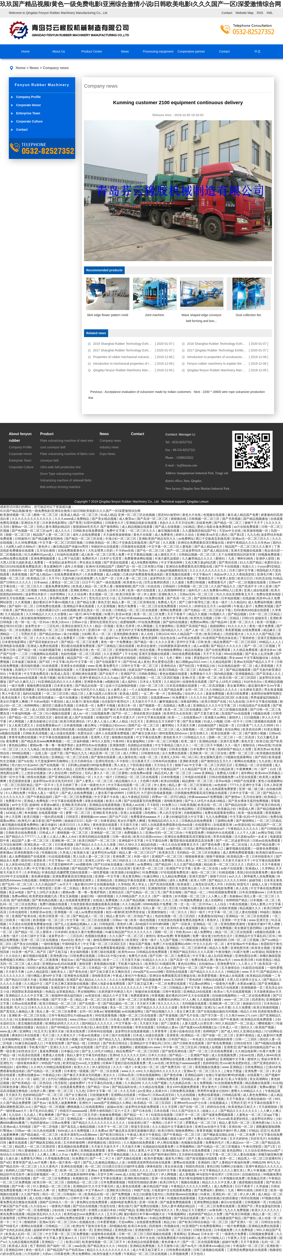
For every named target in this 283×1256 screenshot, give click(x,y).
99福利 (265, 912)
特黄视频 (157, 995)
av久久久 (235, 876)
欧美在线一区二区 (210, 805)
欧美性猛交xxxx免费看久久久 (84, 1214)
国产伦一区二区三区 (151, 550)
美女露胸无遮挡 (211, 757)
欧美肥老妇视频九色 (43, 896)
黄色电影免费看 (223, 888)
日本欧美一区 (85, 705)
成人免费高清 (223, 1186)
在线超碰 (248, 598)
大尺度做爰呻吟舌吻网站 (92, 669)
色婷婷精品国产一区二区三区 (43, 1095)
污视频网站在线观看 (44, 654)
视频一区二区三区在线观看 (138, 1015)
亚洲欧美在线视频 (52, 979)
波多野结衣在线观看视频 (132, 1031)
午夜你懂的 (223, 952)
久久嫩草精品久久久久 (198, 558)
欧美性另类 (150, 1059)
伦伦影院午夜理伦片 (115, 701)
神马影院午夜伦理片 (210, 1174)
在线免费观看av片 (49, 725)
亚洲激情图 (117, 745)
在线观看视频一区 (51, 813)
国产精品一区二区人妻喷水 (34, 932)
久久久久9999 (264, 725)
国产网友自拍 (24, 610)
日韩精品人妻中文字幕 (185, 987)
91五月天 (137, 721)
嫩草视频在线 (169, 701)
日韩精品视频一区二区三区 (198, 554)
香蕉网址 (180, 1234)
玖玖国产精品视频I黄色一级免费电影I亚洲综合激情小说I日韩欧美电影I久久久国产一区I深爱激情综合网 (140, 4)
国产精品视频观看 (239, 669)
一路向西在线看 (53, 816)
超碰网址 (212, 1059)
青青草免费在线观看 (129, 928)
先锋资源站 (108, 820)
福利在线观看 (32, 693)
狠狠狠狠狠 (123, 586)
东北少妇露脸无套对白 (149, 1194)
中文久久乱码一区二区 (209, 944)
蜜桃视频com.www (94, 816)
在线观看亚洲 (223, 824)
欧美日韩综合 (68, 677)
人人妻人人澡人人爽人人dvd (57, 836)
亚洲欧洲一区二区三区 (225, 1003)
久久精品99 (172, 681)
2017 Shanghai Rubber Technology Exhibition (124, 350)
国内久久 (247, 1027)
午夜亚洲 (15, 673)
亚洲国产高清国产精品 (192, 626)
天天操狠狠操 (268, 1107)
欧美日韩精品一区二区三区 (178, 669)
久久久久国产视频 (155, 1083)
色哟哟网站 (32, 705)
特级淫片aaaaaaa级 (74, 1111)
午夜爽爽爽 (244, 769)
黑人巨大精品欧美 (222, 769)
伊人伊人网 (248, 1194)
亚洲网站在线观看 (123, 1095)
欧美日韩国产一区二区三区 (98, 840)
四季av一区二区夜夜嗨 (43, 960)
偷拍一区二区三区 (204, 872)
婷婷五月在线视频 (13, 598)
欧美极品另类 (257, 1178)
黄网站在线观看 (134, 1039)
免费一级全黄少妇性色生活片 (212, 936)
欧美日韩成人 (214, 634)
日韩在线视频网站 (149, 1075)
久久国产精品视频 (133, 900)
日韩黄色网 (62, 1254)
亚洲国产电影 (200, 1055)
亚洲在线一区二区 (241, 1126)
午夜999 (119, 741)
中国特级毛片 (71, 944)
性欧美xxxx (184, 932)
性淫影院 (61, 1083)
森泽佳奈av (268, 650)
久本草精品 (32, 872)
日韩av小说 (80, 622)
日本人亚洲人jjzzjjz (82, 1099)
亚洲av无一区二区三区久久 (251, 538)
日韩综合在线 (271, 1222)
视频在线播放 (190, 1182)
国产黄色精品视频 (45, 900)
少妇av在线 (247, 1055)
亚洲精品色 (105, 880)
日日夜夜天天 (141, 761)
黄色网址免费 (59, 598)
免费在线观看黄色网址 (220, 813)
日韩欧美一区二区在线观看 (239, 1087)
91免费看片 (180, 697)
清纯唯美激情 (173, 801)
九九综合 (15, 1114)
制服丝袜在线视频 (148, 991)
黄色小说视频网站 (270, 781)
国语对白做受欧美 (34, 860)
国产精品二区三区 (80, 928)
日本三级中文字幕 (242, 570)
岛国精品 (169, 705)
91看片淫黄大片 (124, 717)
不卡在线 (131, 654)
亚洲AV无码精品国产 (100, 566)
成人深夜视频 (186, 729)
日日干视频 (159, 749)
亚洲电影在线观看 (13, 646)
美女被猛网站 (136, 741)
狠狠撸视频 (112, 1011)
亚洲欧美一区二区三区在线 (208, 753)
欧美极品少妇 (227, 809)
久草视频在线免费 (233, 1178)
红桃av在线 (120, 749)
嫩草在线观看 (18, 1142)
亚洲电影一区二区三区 (106, 832)
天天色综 (197, 1254)
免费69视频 (106, 1238)
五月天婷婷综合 (82, 761)
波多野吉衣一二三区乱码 (42, 626)
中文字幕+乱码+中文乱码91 (249, 816)
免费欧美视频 (264, 606)
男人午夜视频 (257, 1170)
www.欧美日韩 (243, 960)
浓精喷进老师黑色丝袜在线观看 (149, 1162)
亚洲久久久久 (59, 1047)
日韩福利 (169, 586)
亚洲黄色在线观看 (77, 975)
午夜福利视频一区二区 (28, 713)
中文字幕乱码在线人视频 (105, 1083)
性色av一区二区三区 (87, 709)
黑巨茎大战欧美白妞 (183, 888)
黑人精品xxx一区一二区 (243, 1142)
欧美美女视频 (261, 948)
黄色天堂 (104, 602)
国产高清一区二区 (179, 598)
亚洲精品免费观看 (93, 1150)
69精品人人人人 (270, 642)
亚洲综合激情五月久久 (77, 626)
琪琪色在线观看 (177, 971)
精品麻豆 (270, 630)
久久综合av (38, 1206)
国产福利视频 (21, 900)
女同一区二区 (195, 689)
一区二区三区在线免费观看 (158, 606)
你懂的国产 (103, 717)
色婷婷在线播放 (113, 809)
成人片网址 (131, 753)
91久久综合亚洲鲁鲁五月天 (235, 594)
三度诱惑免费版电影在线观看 (247, 1250)
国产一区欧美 (181, 924)
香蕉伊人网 (125, 924)
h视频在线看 (262, 713)
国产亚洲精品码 (59, 777)
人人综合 (220, 904)
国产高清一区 (179, 960)
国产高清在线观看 (163, 884)
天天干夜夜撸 (157, 1039)
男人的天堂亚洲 (170, 813)
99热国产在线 (51, 1063)
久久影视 (61, 618)
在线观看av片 (193, 717)
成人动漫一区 (268, 1218)
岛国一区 (92, 820)
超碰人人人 (210, 1111)
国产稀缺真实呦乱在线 (219, 1134)
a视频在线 (112, 681)
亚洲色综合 (169, 666)
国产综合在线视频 (85, 1206)
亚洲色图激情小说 (27, 852)
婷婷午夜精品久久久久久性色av (249, 542)
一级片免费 (17, 685)
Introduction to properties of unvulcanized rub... (219, 357)
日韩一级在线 (122, 836)
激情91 (150, 936)
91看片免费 (241, 952)
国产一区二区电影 (46, 1126)
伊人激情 (150, 594)
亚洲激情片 (135, 948)
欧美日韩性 (166, 1130)
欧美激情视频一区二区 (16, 515)
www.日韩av (79, 1019)
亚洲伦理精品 (103, 1230)
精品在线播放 (194, 650)
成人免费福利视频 (260, 602)
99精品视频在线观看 (54, 590)
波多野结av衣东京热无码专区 (53, 781)
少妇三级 (219, 1150)
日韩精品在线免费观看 (197, 820)
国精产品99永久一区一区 (57, 1202)
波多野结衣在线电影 (122, 658)
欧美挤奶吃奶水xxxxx (36, 908)
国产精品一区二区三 (228, 522)
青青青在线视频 (122, 1027)
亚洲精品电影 (208, 741)
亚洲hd (114, 1055)
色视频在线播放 (96, 936)
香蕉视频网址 (130, 848)
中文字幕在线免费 (149, 737)
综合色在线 (168, 638)
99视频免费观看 (269, 554)
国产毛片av (117, 618)
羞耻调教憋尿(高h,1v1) (16, 1107)
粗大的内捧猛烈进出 (113, 888)
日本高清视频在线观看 (182, 685)
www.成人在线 (125, 1174)
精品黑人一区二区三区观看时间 (260, 1158)
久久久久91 (198, 697)
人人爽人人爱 (218, 896)
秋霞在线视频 (21, 1178)
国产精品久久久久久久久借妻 (96, 844)
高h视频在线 (117, 1226)
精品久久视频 (198, 614)
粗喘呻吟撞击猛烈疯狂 (67, 995)
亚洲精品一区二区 (206, 924)
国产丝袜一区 (210, 967)
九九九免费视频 (217, 816)
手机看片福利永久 (131, 964)
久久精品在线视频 (152, 1087)
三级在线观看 (160, 1099)
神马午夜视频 (93, 614)
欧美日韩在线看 (64, 729)
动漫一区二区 (149, 757)
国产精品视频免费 (149, 979)
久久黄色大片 (66, 1035)
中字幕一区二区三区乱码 (180, 1047)
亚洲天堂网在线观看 (50, 928)
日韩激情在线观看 (134, 546)
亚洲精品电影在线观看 (142, 522)
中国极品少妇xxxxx (113, 725)
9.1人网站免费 (16, 793)
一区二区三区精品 (269, 820)
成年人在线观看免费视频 (112, 733)
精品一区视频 (104, 626)
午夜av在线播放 (89, 1035)
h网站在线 (119, 669)
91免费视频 (150, 872)
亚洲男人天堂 (100, 737)
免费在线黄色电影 (269, 594)
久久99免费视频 (26, 542)
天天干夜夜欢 (236, 1099)
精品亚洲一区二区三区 (105, 753)
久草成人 (65, 852)
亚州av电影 (223, 781)
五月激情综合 (231, 967)
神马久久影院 (101, 741)
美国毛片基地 (139, 749)
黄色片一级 (83, 940)
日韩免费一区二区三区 (39, 1039)
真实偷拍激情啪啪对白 (37, 618)
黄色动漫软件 (9, 908)
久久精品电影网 (220, 662)
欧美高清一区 (269, 964)
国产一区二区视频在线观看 (248, 582)
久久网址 (84, 824)
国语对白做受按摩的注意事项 (29, 828)
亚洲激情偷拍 (157, 912)
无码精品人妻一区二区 (197, 1079)
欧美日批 (262, 741)
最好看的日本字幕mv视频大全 (54, 602)
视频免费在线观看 (39, 685)
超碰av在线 (115, 1107)
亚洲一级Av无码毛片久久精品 (85, 689)
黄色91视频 (91, 701)
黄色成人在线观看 (232, 975)
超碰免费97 (77, 1083)
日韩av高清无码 (163, 1095)
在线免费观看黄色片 (72, 550)
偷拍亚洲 (61, 717)
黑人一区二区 (102, 634)
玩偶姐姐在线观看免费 (158, 1146)
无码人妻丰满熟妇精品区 (53, 526)
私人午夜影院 (238, 1079)
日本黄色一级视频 (77, 1071)
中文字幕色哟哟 (172, 562)
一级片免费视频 (235, 1226)
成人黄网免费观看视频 (238, 852)
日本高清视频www (252, 892)
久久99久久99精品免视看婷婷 (51, 1067)
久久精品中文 (34, 983)
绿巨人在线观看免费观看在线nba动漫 (167, 824)
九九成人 (30, 1114)
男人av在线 (156, 1063)
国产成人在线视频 (168, 526)
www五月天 (129, 789)
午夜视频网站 (177, 1214)
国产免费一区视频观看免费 (88, 618)
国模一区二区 (20, 709)
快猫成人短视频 (210, 1047)
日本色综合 (272, 1003)
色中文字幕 (73, 948)
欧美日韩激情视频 (266, 1007)
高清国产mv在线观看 (236, 713)
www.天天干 (250, 971)
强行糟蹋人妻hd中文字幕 (44, 975)
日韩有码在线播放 (165, 761)
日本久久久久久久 (41, 1007)
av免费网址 (186, 538)
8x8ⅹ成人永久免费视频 (74, 1130)
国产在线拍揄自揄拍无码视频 (43, 948)
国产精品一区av (99, 1087)
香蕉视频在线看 (105, 964)
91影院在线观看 (254, 967)
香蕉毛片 (152, 769)
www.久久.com (132, 1071)
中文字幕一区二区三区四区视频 (61, 542)
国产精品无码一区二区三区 (46, 1118)
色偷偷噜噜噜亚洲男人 (79, 880)
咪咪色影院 (155, 1166)
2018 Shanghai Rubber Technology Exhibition (218, 343)
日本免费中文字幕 (203, 749)
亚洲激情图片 (144, 1230)
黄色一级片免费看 (262, 626)
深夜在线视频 (94, 801)
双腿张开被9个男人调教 (264, 924)
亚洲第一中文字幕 (107, 876)
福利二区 (39, 1079)
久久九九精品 (30, 749)
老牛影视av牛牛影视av (243, 944)
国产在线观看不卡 (109, 662)
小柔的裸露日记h (48, 610)
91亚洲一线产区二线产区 (29, 952)
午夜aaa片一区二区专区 (80, 570)
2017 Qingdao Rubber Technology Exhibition (217, 350)
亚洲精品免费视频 (142, 1246)
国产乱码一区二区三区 (18, 884)
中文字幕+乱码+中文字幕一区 (73, 662)
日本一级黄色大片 (93, 785)
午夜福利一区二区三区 (249, 1246)
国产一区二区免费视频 (34, 1210)
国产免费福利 (203, 1190)
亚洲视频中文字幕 (232, 1059)
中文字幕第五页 (24, 789)
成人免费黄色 (164, 534)
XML (269, 13)
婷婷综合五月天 (205, 606)
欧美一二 (175, 717)
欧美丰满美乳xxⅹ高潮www (79, 1134)
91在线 (277, 1083)
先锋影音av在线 (41, 912)
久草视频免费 (179, 1254)
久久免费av (99, 1130)
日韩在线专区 (243, 1043)
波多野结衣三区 (161, 578)
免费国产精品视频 (71, 1190)
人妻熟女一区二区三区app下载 (257, 1114)
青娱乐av (68, 960)
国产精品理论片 (148, 1174)
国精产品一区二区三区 (144, 725)
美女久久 (109, 1075)
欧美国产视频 (265, 1027)
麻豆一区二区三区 (157, 809)
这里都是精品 (66, 991)
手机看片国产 (38, 1047)
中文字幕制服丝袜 (256, 658)
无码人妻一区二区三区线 (159, 908)
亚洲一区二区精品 (67, 888)
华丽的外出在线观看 (105, 546)
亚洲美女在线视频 (73, 666)
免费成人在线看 (53, 1055)
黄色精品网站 (18, 745)
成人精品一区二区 (270, 1194)
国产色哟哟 (54, 820)
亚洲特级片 (106, 729)
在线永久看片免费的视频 (86, 932)
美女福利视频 (79, 952)
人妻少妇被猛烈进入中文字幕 (183, 816)
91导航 (184, 908)
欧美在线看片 (11, 697)
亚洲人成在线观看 (257, 590)
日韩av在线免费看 (25, 1003)
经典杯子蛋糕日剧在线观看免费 (124, 1063)
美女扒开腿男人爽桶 (14, 701)
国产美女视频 (192, 721)
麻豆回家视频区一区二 (43, 1174)
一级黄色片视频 (60, 1206)
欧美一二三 (111, 960)
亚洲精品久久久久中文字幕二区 (215, 705)
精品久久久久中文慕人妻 (219, 1182)
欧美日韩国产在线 (214, 701)
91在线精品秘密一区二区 (235, 666)
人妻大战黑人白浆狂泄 (102, 693)
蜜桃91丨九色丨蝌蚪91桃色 (234, 558)
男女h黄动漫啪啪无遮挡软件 (198, 1178)
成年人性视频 (74, 566)
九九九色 (253, 534)
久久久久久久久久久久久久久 (32, 519)
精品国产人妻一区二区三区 (52, 534)
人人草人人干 (248, 964)
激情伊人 (235, 717)
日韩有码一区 (18, 570)
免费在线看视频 (209, 1095)
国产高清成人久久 (269, 673)
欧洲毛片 (24, 820)
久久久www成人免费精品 (72, 519)
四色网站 (151, 813)
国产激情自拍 (119, 967)
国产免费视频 (121, 1194)
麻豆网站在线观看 (14, 1047)
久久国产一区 (105, 578)
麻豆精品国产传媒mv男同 (71, 546)
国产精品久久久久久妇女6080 (197, 1019)
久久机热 (140, 860)
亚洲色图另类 (240, 948)
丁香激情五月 (205, 578)
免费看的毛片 (215, 1142)
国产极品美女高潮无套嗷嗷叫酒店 (133, 1130)
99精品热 (233, 971)
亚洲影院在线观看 (14, 1198)
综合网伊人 (61, 1198)
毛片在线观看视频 (239, 991)
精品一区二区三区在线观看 (234, 932)
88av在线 (264, 745)
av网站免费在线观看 (14, 558)
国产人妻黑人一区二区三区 (95, 781)
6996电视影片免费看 (158, 904)
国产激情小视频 (256, 733)
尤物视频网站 (193, 813)
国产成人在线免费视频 (77, 793)
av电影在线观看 (82, 1047)
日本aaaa (40, 582)
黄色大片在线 (192, 515)
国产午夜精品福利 (40, 797)
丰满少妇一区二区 (147, 1067)
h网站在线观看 (214, 979)
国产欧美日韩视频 (238, 1214)
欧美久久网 (114, 801)
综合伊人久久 (194, 693)
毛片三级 (48, 1035)
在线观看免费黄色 (73, 1087)
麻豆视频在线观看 (35, 956)
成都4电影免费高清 (124, 1202)
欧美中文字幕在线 (176, 618)
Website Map (244, 13)
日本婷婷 (61, 932)
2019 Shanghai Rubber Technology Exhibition (124, 343)
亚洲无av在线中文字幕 (211, 1126)
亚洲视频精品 (245, 673)
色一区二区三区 (102, 650)
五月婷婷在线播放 (130, 598)
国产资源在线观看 (116, 562)
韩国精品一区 (148, 658)
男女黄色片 (210, 1087)
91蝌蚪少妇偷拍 (232, 1166)
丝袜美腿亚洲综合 (13, 809)
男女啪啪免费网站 (170, 650)
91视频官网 (167, 964)
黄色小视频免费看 (13, 1118)
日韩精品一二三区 (58, 1226)
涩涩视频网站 (206, 809)
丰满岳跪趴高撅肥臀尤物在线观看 (65, 872)
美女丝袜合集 (174, 1166)
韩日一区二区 (52, 1194)
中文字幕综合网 (157, 840)
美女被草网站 (237, 685)
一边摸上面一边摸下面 (48, 753)
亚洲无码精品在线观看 (95, 836)
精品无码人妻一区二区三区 (174, 773)
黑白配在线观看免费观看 (78, 646)
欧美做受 (184, 884)
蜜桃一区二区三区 (46, 515)
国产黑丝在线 (228, 562)
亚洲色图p (175, 693)
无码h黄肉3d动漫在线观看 (251, 610)
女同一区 (85, 1011)
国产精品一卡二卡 (136, 1114)
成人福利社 (130, 681)
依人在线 (147, 634)
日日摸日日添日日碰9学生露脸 (123, 1166)
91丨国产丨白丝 (265, 769)
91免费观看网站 (210, 1226)
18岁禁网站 (58, 594)
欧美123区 (73, 1242)
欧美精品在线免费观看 (257, 1019)
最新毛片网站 (175, 1158)
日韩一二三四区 (246, 1039)
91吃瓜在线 (263, 578)
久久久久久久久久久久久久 (208, 570)
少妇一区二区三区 (152, 685)
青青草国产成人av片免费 (30, 1162)
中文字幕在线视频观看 (55, 737)
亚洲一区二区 (208, 677)
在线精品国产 (87, 729)
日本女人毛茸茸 (151, 681)
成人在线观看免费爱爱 (221, 789)
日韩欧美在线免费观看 (89, 530)
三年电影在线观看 (194, 777)
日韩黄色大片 (114, 522)
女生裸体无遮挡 (251, 689)
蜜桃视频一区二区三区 (73, 832)
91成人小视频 (213, 721)
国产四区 (261, 757)
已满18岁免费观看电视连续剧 (143, 574)
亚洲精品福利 (194, 1075)
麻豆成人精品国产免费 (243, 515)
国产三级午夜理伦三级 (195, 602)
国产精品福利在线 (89, 960)
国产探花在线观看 (187, 1218)
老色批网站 (235, 1150)
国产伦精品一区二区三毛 (143, 892)
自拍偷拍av (207, 964)
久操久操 (12, 1158)
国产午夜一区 (21, 1186)
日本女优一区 (210, 1234)
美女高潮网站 (259, 1079)
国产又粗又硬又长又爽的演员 (110, 971)
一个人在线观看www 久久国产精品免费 (155, 689)
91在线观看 (50, 666)
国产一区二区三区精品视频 (149, 1138)
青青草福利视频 (38, 987)
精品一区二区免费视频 (217, 928)
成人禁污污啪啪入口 (211, 1238)
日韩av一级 (120, 920)
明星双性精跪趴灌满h (143, 1182)
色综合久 (42, 1027)
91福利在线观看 (68, 554)
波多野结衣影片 (36, 594)
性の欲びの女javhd (25, 765)
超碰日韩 (87, 896)
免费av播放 (267, 1087)
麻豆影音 (38, 820)
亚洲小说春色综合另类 (185, 1031)
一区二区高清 (245, 737)
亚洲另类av (262, 749)
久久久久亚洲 (165, 642)
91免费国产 (8, 1210)
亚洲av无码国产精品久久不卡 (254, 662)
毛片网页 (85, 828)
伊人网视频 (145, 626)
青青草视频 (204, 1130)
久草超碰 (262, 1186)
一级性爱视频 (100, 872)
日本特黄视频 (170, 777)
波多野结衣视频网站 (104, 789)
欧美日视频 (32, 816)
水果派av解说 (50, 805)
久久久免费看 (242, 1007)
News (34, 68)
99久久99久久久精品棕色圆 (138, 844)
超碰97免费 (230, 1242)
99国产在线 (142, 1190)
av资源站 (258, 952)
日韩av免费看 (61, 1122)
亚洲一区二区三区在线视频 (137, 515)
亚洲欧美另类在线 (74, 805)
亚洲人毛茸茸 (126, 626)
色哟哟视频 (38, 1138)
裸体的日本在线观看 (26, 1035)
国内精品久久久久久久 (98, 1023)
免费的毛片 (90, 558)
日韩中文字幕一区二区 (103, 1091)
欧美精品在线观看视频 (144, 1242)
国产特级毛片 (9, 1226)
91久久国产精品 (251, 562)
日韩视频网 (20, 757)
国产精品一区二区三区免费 (80, 642)
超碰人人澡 (260, 884)
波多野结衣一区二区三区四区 (128, 697)
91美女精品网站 (183, 809)
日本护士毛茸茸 (111, 558)
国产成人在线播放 (64, 828)
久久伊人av (115, 769)
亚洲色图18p (261, 1122)
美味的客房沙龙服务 (147, 713)
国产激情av (233, 797)
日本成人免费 (120, 1019)
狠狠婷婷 (220, 940)
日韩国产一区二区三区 (71, 1007)
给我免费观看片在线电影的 (176, 1238)
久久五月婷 (128, 1091)
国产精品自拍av (50, 634)
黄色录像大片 (171, 1242)
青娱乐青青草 (271, 1059)
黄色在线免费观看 (101, 1118)
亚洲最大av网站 (216, 717)
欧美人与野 (199, 880)
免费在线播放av (29, 1075)
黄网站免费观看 (171, 610)
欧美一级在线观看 (251, 813)
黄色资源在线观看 (105, 824)
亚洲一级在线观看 (52, 658)
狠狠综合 (249, 745)
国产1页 (270, 1146)
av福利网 (225, 606)
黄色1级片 (125, 1206)
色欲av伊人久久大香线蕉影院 (234, 574)
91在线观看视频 (59, 856)
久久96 (204, 888)
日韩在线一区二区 (143, 967)
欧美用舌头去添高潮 (178, 713)
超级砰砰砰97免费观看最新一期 (55, 1230)
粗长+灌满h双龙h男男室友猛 (126, 912)
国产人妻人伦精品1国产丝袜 (208, 1138)
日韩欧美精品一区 (98, 542)
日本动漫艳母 (18, 912)
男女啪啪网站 (87, 991)
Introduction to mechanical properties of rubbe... (126, 363)
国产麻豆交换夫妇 (145, 733)
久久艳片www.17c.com (242, 1015)
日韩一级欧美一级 (91, 638)
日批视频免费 (101, 713)
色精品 (50, 991)
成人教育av (127, 519)
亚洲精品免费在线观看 (264, 1226)
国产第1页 (237, 534)
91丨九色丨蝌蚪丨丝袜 (176, 658)
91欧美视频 (188, 805)
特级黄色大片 (76, 630)
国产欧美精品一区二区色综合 (32, 1083)
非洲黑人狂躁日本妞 (102, 1210)
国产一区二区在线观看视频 (201, 1242)
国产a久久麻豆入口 (22, 681)
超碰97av (112, 638)
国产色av (40, 1103)
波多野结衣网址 (262, 1118)
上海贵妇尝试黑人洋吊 (208, 884)
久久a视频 (34, 1238)
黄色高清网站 (158, 880)
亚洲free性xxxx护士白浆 (191, 1103)
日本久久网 (117, 590)
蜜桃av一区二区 (23, 526)
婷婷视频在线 (97, 1142)
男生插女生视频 (90, 562)
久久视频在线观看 (209, 999)
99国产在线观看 (244, 781)
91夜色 (205, 1194)
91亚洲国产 (190, 1226)
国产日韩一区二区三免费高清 (170, 956)
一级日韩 (24, 920)
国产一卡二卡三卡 (102, 1158)
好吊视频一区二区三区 (191, 896)
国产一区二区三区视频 (260, 646)
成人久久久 (63, 530)
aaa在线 (80, 1246)
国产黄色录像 (173, 1075)
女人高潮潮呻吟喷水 (172, 590)
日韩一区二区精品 (227, 618)
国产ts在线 (25, 761)
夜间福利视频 (30, 666)
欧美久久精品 (63, 769)
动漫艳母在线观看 (195, 681)
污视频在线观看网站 (238, 757)
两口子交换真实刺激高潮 (213, 538)
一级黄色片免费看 (234, 1234)
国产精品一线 (76, 1043)
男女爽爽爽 (46, 1114)
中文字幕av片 (202, 574)
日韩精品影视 (231, 1095)
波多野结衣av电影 (104, 852)
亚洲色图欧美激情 (126, 634)
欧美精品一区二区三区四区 (153, 1103)
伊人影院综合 (101, 1067)
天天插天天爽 (186, 725)
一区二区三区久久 (31, 586)
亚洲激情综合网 (126, 650)
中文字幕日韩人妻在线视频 (51, 868)
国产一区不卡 (45, 785)
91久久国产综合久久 (186, 1111)
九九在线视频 (186, 1095)
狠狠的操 (154, 900)
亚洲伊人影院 (265, 558)
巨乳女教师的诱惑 (157, 582)
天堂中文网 (105, 1174)
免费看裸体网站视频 (138, 558)
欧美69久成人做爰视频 (183, 928)
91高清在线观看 (29, 1055)
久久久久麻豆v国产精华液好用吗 (154, 1154)
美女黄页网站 (132, 876)
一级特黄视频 (104, 896)
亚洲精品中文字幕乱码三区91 (255, 936)
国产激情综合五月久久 (217, 761)
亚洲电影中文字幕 (131, 840)
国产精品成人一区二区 (88, 916)
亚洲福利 (204, 1162)
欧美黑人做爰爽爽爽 (63, 1103)
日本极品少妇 (70, 1051)
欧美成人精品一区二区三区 (80, 515)
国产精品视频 (237, 614)
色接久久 (248, 566)
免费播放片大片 (201, 673)
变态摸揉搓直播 (20, 781)
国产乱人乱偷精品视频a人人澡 (76, 924)
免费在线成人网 (202, 960)
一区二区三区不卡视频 (207, 745)
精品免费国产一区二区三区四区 (235, 642)
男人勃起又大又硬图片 (192, 1210)
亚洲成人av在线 (133, 805)
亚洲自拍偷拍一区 (260, 1099)
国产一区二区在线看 (105, 1071)
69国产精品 (126, 1210)
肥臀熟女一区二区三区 (201, 1122)
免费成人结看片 (228, 773)
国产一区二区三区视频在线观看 (226, 709)
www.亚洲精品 (204, 773)
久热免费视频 (94, 574)
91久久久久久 (237, 626)
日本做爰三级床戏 (24, 662)
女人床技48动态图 (18, 864)
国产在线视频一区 (53, 765)
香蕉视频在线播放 (208, 1067)
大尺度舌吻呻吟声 (61, 864)
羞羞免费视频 (215, 693)
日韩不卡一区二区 (188, 1114)
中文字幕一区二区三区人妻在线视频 (233, 912)
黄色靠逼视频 (155, 948)
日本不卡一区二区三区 (113, 1126)
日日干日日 (88, 1238)
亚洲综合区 (117, 892)
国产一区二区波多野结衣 (184, 550)
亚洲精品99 (93, 809)
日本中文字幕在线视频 (262, 701)
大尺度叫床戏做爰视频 (157, 793)
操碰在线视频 (104, 928)
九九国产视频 (169, 940)
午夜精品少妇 (206, 666)
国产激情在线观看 (104, 757)
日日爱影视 (135, 809)
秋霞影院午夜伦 (271, 944)
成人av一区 (81, 713)
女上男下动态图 (69, 558)
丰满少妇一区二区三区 (121, 538)
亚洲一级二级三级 (251, 789)
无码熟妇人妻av (167, 1027)
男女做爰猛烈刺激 (268, 1206)
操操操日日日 (74, 820)
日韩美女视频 (178, 749)
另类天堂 (110, 1198)
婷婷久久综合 (185, 534)
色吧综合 (76, 773)
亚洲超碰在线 (188, 1170)
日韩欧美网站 (148, 673)
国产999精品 (59, 1027)
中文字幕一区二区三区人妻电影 (170, 546)
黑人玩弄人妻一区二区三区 (92, 856)
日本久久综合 (158, 1055)
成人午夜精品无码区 (136, 797)
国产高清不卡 (248, 586)
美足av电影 (17, 892)
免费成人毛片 (167, 602)
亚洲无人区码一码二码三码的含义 (108, 860)
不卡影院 (123, 761)
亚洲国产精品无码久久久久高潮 (192, 952)
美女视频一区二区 (102, 594)
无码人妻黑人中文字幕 (266, 904)
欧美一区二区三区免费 (150, 614)
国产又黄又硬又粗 (207, 713)
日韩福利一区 (73, 1194)
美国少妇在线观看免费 (253, 872)
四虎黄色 (258, 999)
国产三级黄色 (170, 1023)
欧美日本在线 (137, 1226)
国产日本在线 (142, 1111)
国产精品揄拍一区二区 (119, 1003)
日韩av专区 (63, 848)
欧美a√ (219, 991)
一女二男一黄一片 (153, 693)
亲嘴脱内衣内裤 (50, 880)
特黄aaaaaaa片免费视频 (206, 797)
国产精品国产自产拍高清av (91, 868)
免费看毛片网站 (32, 1158)
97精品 (253, 1130)
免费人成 (184, 705)
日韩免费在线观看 (49, 606)
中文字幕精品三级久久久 (172, 745)
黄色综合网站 (187, 964)
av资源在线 (242, 824)
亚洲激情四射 (157, 888)
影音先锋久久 (199, 733)
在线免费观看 (252, 630)
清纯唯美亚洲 (101, 975)
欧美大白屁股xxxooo (148, 836)
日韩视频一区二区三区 (204, 519)
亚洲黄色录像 (93, 681)
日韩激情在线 (151, 753)
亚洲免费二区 (122, 856)
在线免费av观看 (141, 773)
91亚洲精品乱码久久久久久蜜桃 (60, 681)
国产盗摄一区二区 (153, 828)
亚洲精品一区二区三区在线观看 (248, 916)
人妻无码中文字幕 (164, 1170)
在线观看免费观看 (149, 1222)
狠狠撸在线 (179, 519)
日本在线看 (162, 1111)
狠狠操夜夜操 (195, 856)
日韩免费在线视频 (83, 956)
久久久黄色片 (49, 1166)
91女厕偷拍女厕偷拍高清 (32, 1019)
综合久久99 (81, 848)
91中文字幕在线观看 (152, 717)
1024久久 (186, 606)
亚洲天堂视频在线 (269, 638)
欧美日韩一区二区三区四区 (238, 677)
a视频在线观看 (10, 733)
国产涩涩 (102, 1047)
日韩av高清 (126, 1075)
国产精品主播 (86, 602)
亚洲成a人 (252, 868)
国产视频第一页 (150, 705)
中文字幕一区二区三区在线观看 (88, 920)
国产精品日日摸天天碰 (21, 979)
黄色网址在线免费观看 (92, 1202)
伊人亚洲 (266, 586)
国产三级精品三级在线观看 (116, 646)
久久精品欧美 (14, 614)
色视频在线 (81, 1178)
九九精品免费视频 (174, 876)
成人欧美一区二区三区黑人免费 (103, 554)
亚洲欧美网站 (80, 590)
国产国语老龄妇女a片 (44, 642)
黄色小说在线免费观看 (35, 729)
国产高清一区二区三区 (153, 519)
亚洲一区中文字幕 (13, 777)
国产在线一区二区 (192, 1107)
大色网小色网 (149, 781)
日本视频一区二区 (263, 900)
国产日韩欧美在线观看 (189, 1043)
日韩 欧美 (204, 642)
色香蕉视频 (20, 574)
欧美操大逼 (82, 852)
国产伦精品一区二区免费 (44, 1071)
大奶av (47, 1254)
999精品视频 (21, 753)
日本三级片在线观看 (117, 1035)
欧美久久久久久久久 (266, 1210)
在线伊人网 (38, 1091)
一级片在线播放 (67, 697)
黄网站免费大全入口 (210, 848)
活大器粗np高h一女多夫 (251, 836)
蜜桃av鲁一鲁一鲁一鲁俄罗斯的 (52, 745)
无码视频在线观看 (195, 1003)
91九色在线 (237, 701)
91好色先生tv (253, 681)
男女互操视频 (69, 896)
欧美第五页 (167, 852)
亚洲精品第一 (76, 1118)
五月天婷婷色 (239, 1138)
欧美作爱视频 (154, 1158)
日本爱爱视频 (107, 1222)
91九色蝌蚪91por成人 (39, 554)
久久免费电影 (244, 1230)
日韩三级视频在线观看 (261, 721)
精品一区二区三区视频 (209, 1099)
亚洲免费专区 (227, 964)
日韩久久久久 (139, 1170)
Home (20, 68)
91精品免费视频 (160, 1218)
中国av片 (144, 1095)
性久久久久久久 (169, 1003)
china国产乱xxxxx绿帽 (148, 971)
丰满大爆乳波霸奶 (167, 558)
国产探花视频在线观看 (202, 1158)
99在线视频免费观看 (222, 892)
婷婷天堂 (262, 1190)
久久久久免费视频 (122, 979)
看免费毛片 (111, 666)
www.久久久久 (37, 598)
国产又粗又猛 (58, 952)
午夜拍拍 (57, 701)
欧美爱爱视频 (208, 975)
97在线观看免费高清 (175, 872)
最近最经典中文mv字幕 (264, 685)
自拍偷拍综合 (252, 1174)
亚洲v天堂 (189, 677)
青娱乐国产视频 (140, 944)
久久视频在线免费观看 (139, 1142)
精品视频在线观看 (258, 1083)
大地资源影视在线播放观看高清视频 (95, 904)
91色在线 (154, 586)
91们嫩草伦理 (76, 1210)
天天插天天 (13, 1095)
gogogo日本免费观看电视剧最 (105, 948)
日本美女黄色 (63, 685)
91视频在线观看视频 (181, 1198)
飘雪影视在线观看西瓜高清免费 (192, 840)
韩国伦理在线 (195, 1166)
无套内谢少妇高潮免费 (78, 578)
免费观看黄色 (140, 995)
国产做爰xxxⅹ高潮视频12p (33, 769)
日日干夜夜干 (244, 1186)
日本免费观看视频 (113, 1182)
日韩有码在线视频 (100, 1031)
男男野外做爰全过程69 (213, 1091)
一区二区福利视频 (77, 741)
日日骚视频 (252, 717)
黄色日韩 (213, 1166)
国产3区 (45, 662)
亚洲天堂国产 (198, 876)
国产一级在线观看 (109, 582)
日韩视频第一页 (47, 1170)
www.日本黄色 (68, 1150)
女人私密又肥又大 (21, 725)
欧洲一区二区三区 (73, 1170)
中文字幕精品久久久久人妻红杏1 (222, 1170)
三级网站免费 (224, 820)
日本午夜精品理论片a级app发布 (70, 1015)
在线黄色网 (204, 522)
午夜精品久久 (9, 618)
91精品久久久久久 (155, 960)
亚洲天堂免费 (230, 741)
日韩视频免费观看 (262, 1234)
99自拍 (123, 1246)
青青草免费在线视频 (23, 737)
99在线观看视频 (106, 1015)
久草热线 (124, 884)
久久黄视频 (23, 602)
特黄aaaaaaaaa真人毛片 (143, 618)
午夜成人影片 (243, 606)
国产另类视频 (232, 519)
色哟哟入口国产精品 (20, 1170)
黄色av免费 (165, 936)
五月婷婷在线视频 (191, 1154)
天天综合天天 (163, 765)
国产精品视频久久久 (160, 1011)
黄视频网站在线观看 (114, 1170)
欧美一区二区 (24, 638)
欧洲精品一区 (191, 1035)
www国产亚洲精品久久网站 (113, 1103)
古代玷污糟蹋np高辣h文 (65, 1079)
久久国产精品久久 (224, 586)
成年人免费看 (179, 880)
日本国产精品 (178, 1039)
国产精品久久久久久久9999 (227, 880)
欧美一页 (86, 1230)
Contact (227, 13)
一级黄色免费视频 (266, 848)
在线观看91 (203, 824)
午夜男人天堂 (237, 1238)
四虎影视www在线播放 (182, 1194)
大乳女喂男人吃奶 (101, 550)
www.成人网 (8, 1031)
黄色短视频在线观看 (173, 673)
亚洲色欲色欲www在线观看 (19, 677)
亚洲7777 (18, 987)
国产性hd (129, 662)
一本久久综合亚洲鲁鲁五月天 (179, 844)
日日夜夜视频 (64, 844)
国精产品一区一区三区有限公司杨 (140, 566)
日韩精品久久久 (195, 737)
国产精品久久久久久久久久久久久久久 (99, 1122)
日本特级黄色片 (263, 856)
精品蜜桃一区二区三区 (198, 781)
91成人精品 (108, 515)
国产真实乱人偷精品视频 (78, 1126)
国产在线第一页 (90, 1003)
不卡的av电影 (39, 701)
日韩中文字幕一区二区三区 (140, 666)
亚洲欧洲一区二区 (64, 840)
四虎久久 (253, 864)
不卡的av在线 (125, 550)
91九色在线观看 (44, 1130)
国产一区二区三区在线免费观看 (211, 1051)
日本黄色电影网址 (55, 522)
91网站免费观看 (168, 1079)
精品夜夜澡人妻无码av (90, 908)
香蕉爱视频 (233, 630)
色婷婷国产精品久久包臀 (234, 749)
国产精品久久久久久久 (227, 646)
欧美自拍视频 (52, 749)
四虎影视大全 (235, 634)
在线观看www (160, 697)
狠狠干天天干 (254, 522)
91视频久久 (217, 614)
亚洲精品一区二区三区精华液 (187, 948)
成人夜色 (144, 662)
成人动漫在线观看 (63, 733)
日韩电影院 (107, 924)
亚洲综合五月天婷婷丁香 (163, 721)
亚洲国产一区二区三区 (168, 856)
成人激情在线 (128, 757)
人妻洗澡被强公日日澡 (43, 721)
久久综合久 (13, 956)
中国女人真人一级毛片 (44, 793)
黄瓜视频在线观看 (31, 1023)
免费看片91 (14, 801)
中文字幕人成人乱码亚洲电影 (212, 956)
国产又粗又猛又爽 (140, 983)
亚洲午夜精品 (245, 1035)
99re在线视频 (233, 654)
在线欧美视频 (228, 908)
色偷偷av (235, 896)
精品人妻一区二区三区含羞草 (96, 999)
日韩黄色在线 (202, 1230)
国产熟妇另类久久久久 (94, 987)
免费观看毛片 (217, 582)
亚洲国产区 (128, 673)
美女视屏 (6, 1007)
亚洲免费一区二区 (257, 1071)
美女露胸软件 (53, 566)
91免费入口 (170, 805)
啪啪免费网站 (185, 1130)
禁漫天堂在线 (140, 1126)
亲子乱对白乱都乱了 (43, 1111)
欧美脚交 (133, 940)
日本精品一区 (98, 967)
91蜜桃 (57, 1059)
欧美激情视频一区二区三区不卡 (104, 1242)
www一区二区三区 (237, 999)
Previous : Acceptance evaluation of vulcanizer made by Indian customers (140, 392)
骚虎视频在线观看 (251, 1182)
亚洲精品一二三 (53, 1242)
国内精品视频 (223, 673)
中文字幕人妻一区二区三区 (156, 729)
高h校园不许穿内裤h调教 (152, 924)
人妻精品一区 (73, 1059)
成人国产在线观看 (81, 717)
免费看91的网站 (169, 999)
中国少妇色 (118, 956)
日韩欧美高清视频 (35, 733)
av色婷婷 (221, 785)
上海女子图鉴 (233, 1071)
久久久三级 (170, 900)
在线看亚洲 (132, 908)
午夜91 (5, 757)
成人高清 (33, 964)
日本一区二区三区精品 (265, 614)
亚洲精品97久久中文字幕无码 (93, 1186)
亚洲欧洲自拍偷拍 (137, 1178)
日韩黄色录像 (9, 1087)
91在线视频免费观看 (228, 1083)
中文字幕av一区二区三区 (66, 860)
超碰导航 (255, 880)
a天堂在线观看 (247, 777)
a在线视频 (69, 610)
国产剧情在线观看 (207, 598)
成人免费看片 (66, 638)
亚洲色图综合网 (246, 956)
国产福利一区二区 (21, 606)
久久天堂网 (170, 1107)
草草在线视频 (223, 836)
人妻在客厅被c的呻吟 (110, 793)
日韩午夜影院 (172, 991)
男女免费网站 (82, 1254)
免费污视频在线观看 (54, 904)
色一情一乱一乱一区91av (32, 622)
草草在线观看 (145, 1027)
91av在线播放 (85, 1138)
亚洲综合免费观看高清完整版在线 (201, 542)
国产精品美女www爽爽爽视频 (42, 741)
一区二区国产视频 (210, 729)
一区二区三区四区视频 (164, 677)
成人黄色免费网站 (256, 1095)
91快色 (230, 884)
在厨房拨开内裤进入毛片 (115, 991)
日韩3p (189, 848)
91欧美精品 (264, 960)
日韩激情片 (22, 538)
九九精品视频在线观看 (24, 1242)
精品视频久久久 (126, 781)
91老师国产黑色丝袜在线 (219, 638)
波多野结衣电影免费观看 (142, 1107)
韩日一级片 (198, 912)
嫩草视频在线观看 (239, 848)
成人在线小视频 (40, 1198)
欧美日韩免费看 (238, 693)
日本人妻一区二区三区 (132, 578)
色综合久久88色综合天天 (17, 1154)
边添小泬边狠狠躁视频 (121, 685)
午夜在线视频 (239, 904)
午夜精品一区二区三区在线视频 (146, 1254)
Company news (56, 68)
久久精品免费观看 (246, 650)
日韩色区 (94, 1043)
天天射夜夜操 (148, 789)
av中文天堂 (19, 805)
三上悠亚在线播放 (34, 773)
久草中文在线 (146, 1238)
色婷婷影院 (210, 1063)
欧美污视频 (48, 677)
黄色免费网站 (130, 638)
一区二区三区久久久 (142, 530)
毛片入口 (20, 1007)
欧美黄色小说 (133, 582)
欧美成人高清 (60, 673)
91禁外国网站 (93, 522)
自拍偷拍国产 (207, 725)
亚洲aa (93, 1170)
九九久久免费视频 (237, 1210)
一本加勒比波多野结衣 (62, 562)
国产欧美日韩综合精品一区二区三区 (204, 1222)
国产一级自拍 (181, 1099)
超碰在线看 (81, 737)
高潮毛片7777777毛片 (30, 669)
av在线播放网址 (133, 1011)
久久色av (164, 967)
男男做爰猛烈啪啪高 (264, 697)
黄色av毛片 (223, 960)
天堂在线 (39, 864)
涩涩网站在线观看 (59, 709)
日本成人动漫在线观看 (149, 1035)
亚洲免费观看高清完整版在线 (72, 876)
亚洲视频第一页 (252, 987)
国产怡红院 (187, 666)
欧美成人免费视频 (162, 860)
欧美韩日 (151, 964)
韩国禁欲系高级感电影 (28, 991)
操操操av (21, 1138)
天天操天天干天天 (145, 701)
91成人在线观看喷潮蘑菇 (17, 689)
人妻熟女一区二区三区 (64, 582)
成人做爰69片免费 (269, 1035)
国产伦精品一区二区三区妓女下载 (208, 610)
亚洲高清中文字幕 (63, 987)
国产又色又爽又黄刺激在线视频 (67, 983)
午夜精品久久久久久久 (243, 828)
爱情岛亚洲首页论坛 (104, 622)
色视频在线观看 (214, 515)
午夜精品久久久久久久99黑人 (191, 1186)
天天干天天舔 (212, 654)
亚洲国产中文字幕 (179, 868)
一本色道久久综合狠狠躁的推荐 (211, 1039)
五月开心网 (114, 1214)
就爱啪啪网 (128, 622)
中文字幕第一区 (126, 1023)
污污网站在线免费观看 (196, 940)
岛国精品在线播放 (140, 745)
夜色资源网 (150, 638)
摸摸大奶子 (178, 1138)
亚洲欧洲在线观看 (85, 673)
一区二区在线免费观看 (255, 995)
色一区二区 (92, 1166)
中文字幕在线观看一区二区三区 (130, 785)
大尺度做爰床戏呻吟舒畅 (78, 1174)
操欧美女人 (59, 971)
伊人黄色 (160, 785)
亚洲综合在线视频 (50, 689)
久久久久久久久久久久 (127, 987)
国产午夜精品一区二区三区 (182, 1134)
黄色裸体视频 (41, 876)
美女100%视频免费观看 (183, 1087)
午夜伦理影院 (252, 1146)
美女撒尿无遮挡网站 (248, 928)
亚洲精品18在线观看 (197, 991)
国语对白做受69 (169, 515)
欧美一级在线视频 (143, 920)
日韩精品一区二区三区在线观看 (136, 610)
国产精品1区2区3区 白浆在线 (228, 697)
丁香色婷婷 (194, 979)
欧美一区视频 (266, 622)
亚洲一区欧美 (149, 1202)
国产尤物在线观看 (129, 1158)
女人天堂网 (167, 1019)
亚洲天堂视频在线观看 (247, 550)
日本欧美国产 (125, 729)
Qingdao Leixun (197, 501)
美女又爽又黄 (186, 1011)
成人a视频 (113, 574)
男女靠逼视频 (273, 689)
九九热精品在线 (180, 1083)
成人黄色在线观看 (129, 1186)
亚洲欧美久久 (168, 594)
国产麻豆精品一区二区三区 (116, 1099)
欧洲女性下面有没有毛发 (90, 1226)
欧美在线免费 (76, 1031)
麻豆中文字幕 (155, 1198)
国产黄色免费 (211, 844)
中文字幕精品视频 (140, 554)
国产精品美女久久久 (101, 1246)
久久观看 (169, 542)
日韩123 (247, 618)
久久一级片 (233, 745)
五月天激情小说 (168, 1246)
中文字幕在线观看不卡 (263, 1103)
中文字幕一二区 (156, 987)
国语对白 (115, 1142)
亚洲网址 (26, 1031)
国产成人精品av (41, 574)
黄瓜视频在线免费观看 (74, 1146)
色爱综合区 (85, 733)
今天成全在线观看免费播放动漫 (31, 924)
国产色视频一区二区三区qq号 (32, 530)
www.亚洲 (94, 666)
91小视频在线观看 (58, 713)
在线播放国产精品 (229, 1218)
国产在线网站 (11, 948)
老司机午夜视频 (153, 848)
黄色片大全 (90, 888)
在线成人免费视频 (106, 900)
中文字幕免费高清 (36, 673)
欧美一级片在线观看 (142, 590)
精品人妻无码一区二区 (235, 1122)
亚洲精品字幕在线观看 (79, 606)
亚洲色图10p (171, 1150)
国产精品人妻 (131, 1059)
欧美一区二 (228, 1158)
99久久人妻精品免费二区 (102, 1059)
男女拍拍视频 (125, 1238)
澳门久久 (207, 1218)
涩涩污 (264, 1130)
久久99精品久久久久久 (222, 689)
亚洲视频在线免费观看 (115, 570)
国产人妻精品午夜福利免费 (231, 1162)
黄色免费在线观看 (13, 1214)
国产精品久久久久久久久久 (239, 1111)
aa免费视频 (174, 848)
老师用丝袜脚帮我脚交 (266, 693)
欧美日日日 (245, 578)
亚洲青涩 (230, 1047)
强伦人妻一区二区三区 (259, 896)
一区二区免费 (246, 1134)
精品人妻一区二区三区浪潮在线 (134, 602)
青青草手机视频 (191, 1007)
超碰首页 (261, 618)
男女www (235, 658)
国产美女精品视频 (104, 519)
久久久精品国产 (46, 884)
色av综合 (67, 940)
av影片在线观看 (232, 868)
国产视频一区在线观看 (46, 570)
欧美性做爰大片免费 (107, 1254)
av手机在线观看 (189, 638)
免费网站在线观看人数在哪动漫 (182, 1059)
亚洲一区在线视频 (40, 809)
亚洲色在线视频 (72, 1166)
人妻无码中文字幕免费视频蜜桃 (137, 630)
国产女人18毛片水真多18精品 (205, 801)
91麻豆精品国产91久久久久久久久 (129, 932)
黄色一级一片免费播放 (117, 642)
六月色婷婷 (32, 1254)
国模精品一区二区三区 (49, 630)
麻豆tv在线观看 (232, 1202)
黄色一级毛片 (35, 1250)
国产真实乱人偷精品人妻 (17, 1011)
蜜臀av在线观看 (184, 1162)
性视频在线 (50, 852)
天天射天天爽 (15, 971)
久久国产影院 (30, 1194)
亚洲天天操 (56, 1031)
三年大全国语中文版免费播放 (29, 1059)
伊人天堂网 (14, 816)
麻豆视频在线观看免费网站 (21, 824)
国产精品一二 (179, 1055)
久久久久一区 (21, 1079)
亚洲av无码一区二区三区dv (164, 832)
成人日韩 (38, 709)
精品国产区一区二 (80, 658)
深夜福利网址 (190, 701)
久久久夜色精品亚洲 (38, 848)
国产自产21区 (119, 816)
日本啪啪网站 (11, 1039)
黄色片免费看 (127, 606)
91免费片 (18, 999)
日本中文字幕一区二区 (245, 793)
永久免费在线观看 (175, 753)
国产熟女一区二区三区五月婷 (77, 1114)
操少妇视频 (71, 634)
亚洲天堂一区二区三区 (148, 868)
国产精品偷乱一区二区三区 (40, 1134)
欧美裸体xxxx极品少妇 (215, 1246)
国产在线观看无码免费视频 (143, 801)
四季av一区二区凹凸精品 (169, 797)
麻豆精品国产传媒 (156, 1186)
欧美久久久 (82, 1067)
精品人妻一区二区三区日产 (138, 852)
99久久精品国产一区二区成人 (235, 1023)
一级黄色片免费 (224, 983)
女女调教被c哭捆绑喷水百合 (106, 1218)
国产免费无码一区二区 (177, 1067)
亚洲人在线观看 (131, 813)
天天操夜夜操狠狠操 (117, 534)
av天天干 (66, 884)
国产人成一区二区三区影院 (204, 630)
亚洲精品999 (15, 1250)
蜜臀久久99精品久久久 (247, 1091)
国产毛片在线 (190, 1015)
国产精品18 (88, 1039)
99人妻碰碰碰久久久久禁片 (37, 1150)
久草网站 (268, 868)
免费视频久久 (133, 832)
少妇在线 (58, 1210)
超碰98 (34, 805)
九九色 (80, 1091)
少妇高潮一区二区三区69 (173, 1230)
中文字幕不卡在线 (107, 797)
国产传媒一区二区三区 (218, 1035)
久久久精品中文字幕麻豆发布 (172, 1126)
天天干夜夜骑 (271, 864)
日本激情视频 (73, 725)
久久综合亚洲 (121, 868)
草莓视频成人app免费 (176, 1118)
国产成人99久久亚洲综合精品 (241, 1031)
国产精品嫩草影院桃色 (48, 538)
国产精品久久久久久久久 (207, 971)
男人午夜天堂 (11, 693)
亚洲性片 (6, 1063)
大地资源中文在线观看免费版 (171, 1190)
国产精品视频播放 (256, 519)
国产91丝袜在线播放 (108, 864)
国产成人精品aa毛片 (208, 546)
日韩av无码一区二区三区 (197, 594)
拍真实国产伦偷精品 (142, 669)
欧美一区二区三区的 (69, 809)
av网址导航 (265, 832)
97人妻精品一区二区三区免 (52, 1186)
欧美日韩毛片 (169, 1182)
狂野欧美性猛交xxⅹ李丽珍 (36, 1218)
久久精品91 (238, 602)
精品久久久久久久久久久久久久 (109, 1250)
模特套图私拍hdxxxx (173, 733)
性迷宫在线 (108, 1206)
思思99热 (68, 789)
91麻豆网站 (151, 876)
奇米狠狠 (30, 813)
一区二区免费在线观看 (171, 983)
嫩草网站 (168, 725)
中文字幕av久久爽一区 (40, 1190)
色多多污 (220, 1079)
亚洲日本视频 (184, 578)
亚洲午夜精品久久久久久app (99, 677)
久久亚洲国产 (113, 654)
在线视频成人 (219, 1103)
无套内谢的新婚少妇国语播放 (218, 1198)
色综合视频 (147, 650)
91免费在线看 (155, 598)
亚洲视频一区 (64, 912)
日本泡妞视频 (231, 598)
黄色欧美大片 (173, 737)
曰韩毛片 (133, 793)
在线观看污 (255, 1075)
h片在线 (143, 1099)
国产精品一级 (144, 642)
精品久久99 (248, 1011)
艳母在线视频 (37, 777)
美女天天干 (59, 1099)
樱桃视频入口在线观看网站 (86, 1107)
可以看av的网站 (200, 983)
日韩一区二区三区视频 (163, 741)
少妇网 (86, 634)
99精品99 (258, 1162)
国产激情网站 (245, 820)
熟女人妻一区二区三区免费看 (57, 1011)
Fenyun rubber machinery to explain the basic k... (221, 363)
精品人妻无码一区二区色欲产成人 (129, 916)
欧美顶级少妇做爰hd (125, 872)
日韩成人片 (47, 832)
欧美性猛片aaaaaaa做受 (183, 1063)
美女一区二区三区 (123, 1007)
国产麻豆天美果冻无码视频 (123, 709)
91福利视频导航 (50, 650)
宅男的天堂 (29, 634)
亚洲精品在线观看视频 (105, 805)
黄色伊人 (45, 546)
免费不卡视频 (106, 705)
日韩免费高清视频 (182, 1091)
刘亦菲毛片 (258, 1138)
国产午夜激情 (230, 1019)
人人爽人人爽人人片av (53, 1154)
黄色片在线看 (143, 534)
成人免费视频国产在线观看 (28, 856)
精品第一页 (227, 725)
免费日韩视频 (196, 582)
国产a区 (5, 1162)
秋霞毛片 (243, 884)
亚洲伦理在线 (105, 761)
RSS (260, 13)
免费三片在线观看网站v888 (172, 944)
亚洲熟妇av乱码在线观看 (59, 964)
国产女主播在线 (76, 1095)
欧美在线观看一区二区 (227, 733)
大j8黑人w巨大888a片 (21, 546)
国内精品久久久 (172, 630)
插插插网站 (218, 626)
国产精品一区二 (195, 892)
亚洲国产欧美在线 (93, 697)
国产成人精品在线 (216, 550)
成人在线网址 (214, 900)
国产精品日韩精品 (96, 1079)
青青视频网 (182, 936)
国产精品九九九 (76, 753)
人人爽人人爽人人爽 (104, 848)
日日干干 (88, 582)
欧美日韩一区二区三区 (49, 1182)
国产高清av (140, 570)
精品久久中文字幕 (116, 995)
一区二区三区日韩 (56, 693)
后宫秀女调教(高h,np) (90, 769)
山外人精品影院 (38, 971)
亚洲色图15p (59, 956)
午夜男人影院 (226, 578)
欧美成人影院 (129, 693)
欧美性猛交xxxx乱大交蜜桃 (82, 1063)
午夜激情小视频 (67, 1039)
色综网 (130, 864)
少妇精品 (189, 526)
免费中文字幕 (116, 530)
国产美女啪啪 (172, 892)
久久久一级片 (103, 777)
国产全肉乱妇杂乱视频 (16, 1230)
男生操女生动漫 (49, 789)
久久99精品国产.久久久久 (134, 896)
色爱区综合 (272, 562)
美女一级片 (220, 602)
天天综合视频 (98, 1007)
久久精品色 (100, 590)
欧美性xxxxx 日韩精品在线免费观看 (143, 952)
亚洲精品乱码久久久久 (164, 820)
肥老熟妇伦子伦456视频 (211, 658)
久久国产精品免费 (263, 844)
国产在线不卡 (109, 673)
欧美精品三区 (37, 578)
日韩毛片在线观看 (226, 987)
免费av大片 (79, 598)
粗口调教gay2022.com (192, 662)
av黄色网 (216, 1210)
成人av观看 (201, 646)
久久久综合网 (77, 594)
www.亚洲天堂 (259, 920)
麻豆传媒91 (49, 824)
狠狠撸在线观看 (123, 737)
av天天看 (224, 1007)
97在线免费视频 (149, 622)
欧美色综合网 (252, 729)
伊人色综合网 (58, 773)
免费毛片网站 (73, 749)
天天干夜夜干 (177, 614)
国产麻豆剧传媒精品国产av (257, 1047)
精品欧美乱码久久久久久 (44, 1214)
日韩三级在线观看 (97, 749)
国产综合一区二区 (186, 967)
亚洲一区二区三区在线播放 (40, 940)
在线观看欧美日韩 (76, 650)
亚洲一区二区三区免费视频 (137, 999)
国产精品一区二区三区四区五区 (31, 717)
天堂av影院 (41, 1099)
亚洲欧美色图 (189, 761)
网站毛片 (100, 658)
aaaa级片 (27, 888)
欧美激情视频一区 (256, 530)
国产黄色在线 (78, 971)
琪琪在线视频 (250, 1198)
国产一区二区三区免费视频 (74, 797)
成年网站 (247, 773)
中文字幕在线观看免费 (67, 801)
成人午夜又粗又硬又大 (148, 1250)
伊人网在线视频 (168, 1142)
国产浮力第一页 (62, 999)
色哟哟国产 (211, 1031)
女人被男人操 (117, 689)
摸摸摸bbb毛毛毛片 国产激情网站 (96, 526)
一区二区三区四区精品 (18, 785)
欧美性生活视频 (201, 618)
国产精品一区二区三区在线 (84, 538)
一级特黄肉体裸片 (27, 1063)
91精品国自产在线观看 (255, 705)
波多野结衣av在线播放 (92, 745)
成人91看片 (74, 701)
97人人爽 (188, 999)
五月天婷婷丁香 (67, 785)
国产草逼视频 (169, 1015)
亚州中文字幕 (186, 642)
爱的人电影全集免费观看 (214, 526)
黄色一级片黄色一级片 (65, 1162)
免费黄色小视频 (38, 999)
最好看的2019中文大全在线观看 (188, 995)
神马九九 (273, 1162)
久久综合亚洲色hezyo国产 (263, 1150)
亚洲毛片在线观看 (144, 1019)
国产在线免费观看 (218, 650)
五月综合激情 (46, 550)
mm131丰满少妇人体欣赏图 (89, 1027)
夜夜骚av (6, 852)
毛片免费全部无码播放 (39, 697)
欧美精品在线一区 (97, 1194)
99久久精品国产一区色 (186, 634)
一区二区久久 (178, 912)
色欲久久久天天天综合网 (177, 522)
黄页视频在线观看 (178, 574)
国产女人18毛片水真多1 (44, 892)
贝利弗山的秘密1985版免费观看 (90, 765)
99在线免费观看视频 (186, 654)
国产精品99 (219, 622)
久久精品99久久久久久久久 (162, 1071)
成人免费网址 (203, 932)
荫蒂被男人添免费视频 (260, 876)
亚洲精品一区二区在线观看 (254, 765)
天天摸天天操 (131, 960)
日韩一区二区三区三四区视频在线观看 (145, 1234)
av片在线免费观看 (247, 526)
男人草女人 (140, 884)
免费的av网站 (200, 622)
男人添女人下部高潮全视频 (133, 765)
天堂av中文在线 (230, 530)
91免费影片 (80, 1158)
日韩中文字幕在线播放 (106, 1178)
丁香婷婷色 (247, 638)
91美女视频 (272, 729)
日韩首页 (72, 816)
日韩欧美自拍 (40, 757)
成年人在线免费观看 (87, 534)
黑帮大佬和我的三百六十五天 (110, 1111)
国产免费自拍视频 (146, 1206)
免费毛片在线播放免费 (86, 1154)
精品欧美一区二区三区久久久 (224, 864)
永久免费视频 (203, 1083)
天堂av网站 (126, 1222)
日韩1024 (162, 634)
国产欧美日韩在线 (268, 805)
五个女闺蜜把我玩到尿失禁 (237, 554)
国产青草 (75, 522)
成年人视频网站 (121, 1047)
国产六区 (139, 586)
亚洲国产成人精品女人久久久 (86, 979)
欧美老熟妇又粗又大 (242, 1107)
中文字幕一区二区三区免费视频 (67, 1234)
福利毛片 (195, 590)
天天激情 (115, 828)
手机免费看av (138, 1218)
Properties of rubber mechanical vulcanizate (123, 357)
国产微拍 (250, 1218)
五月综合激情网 (11, 844)
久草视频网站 (186, 1146)
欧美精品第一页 (238, 856)
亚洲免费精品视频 (206, 1202)
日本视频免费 (223, 1230)
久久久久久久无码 (133, 1055)
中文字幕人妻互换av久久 (60, 1238)
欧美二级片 (189, 741)
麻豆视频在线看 (169, 530)
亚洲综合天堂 (30, 522)
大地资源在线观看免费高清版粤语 (181, 920)
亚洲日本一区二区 (101, 630)
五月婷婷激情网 (74, 1142)
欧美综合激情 (147, 646)
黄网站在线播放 (245, 761)
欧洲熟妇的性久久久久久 (62, 1023)
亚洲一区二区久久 (242, 622)
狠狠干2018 (218, 876)
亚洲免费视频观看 (43, 558)
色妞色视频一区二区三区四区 (81, 654)
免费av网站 (19, 896)
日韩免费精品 (254, 1067)
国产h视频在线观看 (268, 1043)
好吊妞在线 (60, 1019)
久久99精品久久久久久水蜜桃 (46, 614)
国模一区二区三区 (18, 534)
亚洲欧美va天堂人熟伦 (213, 534)
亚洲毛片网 (265, 574)
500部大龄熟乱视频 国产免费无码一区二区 (57, 967)
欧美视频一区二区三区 (49, 920)
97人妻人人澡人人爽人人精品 (108, 721)
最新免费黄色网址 (58, 586)
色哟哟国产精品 (237, 900)
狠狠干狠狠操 (216, 856)
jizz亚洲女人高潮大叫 (153, 1091)
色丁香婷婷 (37, 1246)
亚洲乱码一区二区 (225, 1194)
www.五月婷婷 (174, 979)
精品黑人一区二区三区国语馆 (35, 1146)
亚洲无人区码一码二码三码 (180, 757)
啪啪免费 (82, 789)
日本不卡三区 (174, 1122)
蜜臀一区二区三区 (242, 753)
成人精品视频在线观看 (137, 526)
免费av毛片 (131, 828)
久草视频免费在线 (57, 1158)
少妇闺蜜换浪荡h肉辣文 (175, 646)
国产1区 (155, 542)
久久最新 (178, 582)
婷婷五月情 (138, 888)
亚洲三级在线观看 (104, 952)
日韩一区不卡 (234, 721)
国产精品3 (115, 908)
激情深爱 (85, 964)
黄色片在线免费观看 (196, 1150)
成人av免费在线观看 (89, 912)
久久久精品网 (132, 904)
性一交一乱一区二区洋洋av (193, 904)
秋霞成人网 (247, 809)
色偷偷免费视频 (110, 1114)
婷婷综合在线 (216, 1107)
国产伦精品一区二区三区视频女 (219, 1146)
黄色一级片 (149, 940)
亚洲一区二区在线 (235, 844)
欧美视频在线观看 (269, 753)
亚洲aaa (193, 1234)
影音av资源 (124, 614)
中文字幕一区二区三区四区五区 (211, 765)
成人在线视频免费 (224, 1055)
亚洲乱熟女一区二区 (38, 844)
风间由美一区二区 (211, 669)
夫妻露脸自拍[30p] (211, 916)
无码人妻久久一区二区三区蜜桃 (106, 773)
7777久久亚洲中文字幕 (245, 785)
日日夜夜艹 (244, 725)
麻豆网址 (91, 725)
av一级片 (75, 614)
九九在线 (265, 761)
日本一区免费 (153, 709)
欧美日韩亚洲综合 (73, 721)
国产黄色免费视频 (219, 1043)
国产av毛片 (189, 1246)
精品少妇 (170, 1222)
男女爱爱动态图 (163, 662)
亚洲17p (210, 1007)
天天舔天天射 (129, 824)
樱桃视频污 (266, 1023)
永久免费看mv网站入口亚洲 (222, 590)
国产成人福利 (135, 769)
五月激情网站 (165, 626)
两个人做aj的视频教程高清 (169, 570)
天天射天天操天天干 (236, 860)
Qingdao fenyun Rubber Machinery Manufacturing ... (129, 370)
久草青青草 (159, 1031)
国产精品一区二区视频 (50, 1107)
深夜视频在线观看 (61, 669)
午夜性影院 (44, 888)
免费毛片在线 (138, 956)
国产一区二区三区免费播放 (52, 1178)
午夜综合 (100, 828)
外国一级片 (142, 856)
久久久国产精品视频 (188, 864)
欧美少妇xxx (61, 622)
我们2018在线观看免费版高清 (21, 566)
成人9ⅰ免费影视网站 (145, 562)
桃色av (207, 987)
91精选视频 (226, 872)
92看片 (109, 614)
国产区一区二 (122, 713)
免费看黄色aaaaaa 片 (145, 816)
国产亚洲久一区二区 (245, 1222)
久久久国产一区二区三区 (126, 936)
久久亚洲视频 (106, 606)
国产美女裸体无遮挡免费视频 (248, 801)
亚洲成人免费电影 (37, 801)
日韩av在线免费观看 (266, 840)
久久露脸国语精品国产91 (199, 530)
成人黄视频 (187, 1174)
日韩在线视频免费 (222, 777)
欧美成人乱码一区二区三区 (25, 1234)
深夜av (98, 1011)
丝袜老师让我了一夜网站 (145, 1122)
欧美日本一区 (127, 705)
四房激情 (155, 1226)
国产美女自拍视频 (26, 944)
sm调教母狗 (84, 864)
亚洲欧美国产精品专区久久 (158, 538)
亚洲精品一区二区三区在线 (70, 757)
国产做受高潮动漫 (174, 1051)
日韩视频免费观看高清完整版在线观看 (201, 793)
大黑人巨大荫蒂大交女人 (244, 979)
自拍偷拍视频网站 (225, 995)
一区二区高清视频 (212, 685)
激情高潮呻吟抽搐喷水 (109, 940)
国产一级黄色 (163, 896)
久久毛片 (6, 868)
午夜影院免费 (195, 832)
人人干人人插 (246, 832)
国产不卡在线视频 (227, 566)
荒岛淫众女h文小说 (102, 598)
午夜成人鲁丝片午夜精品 (17, 928)
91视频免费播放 (191, 900)
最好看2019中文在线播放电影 (95, 884)
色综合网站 (233, 729)
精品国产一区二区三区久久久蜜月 (248, 546)
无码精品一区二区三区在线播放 (199, 852)
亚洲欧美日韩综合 (119, 1190)
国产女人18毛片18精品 (226, 681)
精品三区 (77, 693)
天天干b (54, 578)
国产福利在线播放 (175, 622)
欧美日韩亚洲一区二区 (55, 916)
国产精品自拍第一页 (89, 685)
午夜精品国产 (170, 769)
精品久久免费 (219, 948)
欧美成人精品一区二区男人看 (93, 586)
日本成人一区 (229, 1027)
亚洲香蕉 (173, 1035)
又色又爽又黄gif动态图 (201, 562)
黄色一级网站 (117, 1150)
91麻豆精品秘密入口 (29, 1043)
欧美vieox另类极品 (268, 773)
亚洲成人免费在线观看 (43, 646)
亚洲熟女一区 (155, 928)
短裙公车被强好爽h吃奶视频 (225, 1075)
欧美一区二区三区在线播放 (183, 709)
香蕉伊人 (213, 920)
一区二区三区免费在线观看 (217, 1206)
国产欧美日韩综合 (115, 1043)
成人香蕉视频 (264, 666)
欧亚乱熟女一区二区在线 (95, 610)
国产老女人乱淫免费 (259, 654)
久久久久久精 (45, 638)
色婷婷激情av (40, 1122)
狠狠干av (181, 765)
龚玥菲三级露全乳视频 (58, 705)
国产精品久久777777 (21, 836)
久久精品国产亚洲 (194, 769)
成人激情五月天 (165, 554)
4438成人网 (14, 813)
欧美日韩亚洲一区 (129, 594)
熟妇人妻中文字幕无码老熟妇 (87, 1055)
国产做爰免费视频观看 (218, 1114)
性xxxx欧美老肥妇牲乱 (236, 1063)
